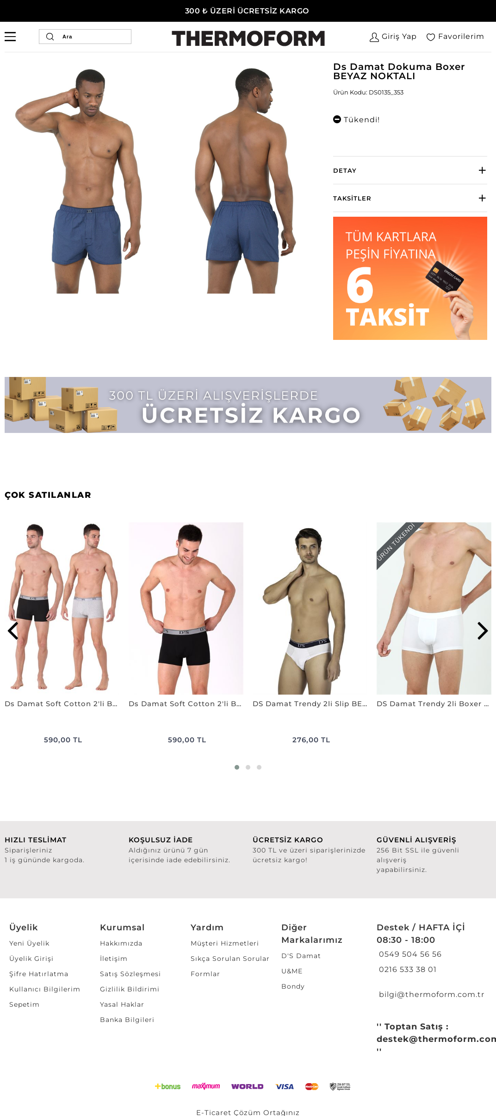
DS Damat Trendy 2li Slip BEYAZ (310, 703)
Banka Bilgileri (127, 1020)
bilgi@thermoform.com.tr (430, 994)
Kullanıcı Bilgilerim (45, 989)
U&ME (292, 971)
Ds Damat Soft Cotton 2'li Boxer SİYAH (186, 703)
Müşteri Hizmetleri (225, 943)
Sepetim (24, 1004)
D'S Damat (301, 956)
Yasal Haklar (122, 1004)
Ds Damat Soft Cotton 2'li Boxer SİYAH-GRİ (62, 703)
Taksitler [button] (352, 198)
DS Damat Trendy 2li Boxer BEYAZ (434, 703)
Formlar (205, 974)
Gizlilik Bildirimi (130, 989)
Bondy (293, 986)
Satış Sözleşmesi (130, 974)
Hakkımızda (121, 943)
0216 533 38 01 (407, 969)
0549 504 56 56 (409, 954)
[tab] (410, 170)
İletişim (114, 958)
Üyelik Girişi (31, 958)
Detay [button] (345, 170)
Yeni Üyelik (29, 943)
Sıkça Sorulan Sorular (230, 958)
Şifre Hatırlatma (38, 974)
